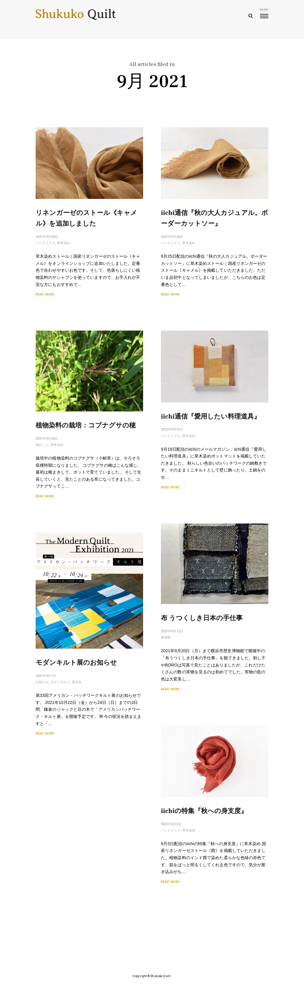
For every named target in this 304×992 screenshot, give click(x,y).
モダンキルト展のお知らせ (76, 663)
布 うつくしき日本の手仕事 (202, 618)
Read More (45, 294)
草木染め (63, 243)
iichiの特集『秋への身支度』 (204, 816)
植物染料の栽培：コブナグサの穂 (86, 425)
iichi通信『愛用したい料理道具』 (210, 416)
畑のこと (42, 445)
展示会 (77, 682)
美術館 (166, 637)
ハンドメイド (45, 243)
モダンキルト (60, 682)
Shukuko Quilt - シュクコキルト (76, 16)
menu (264, 13)
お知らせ (42, 682)
